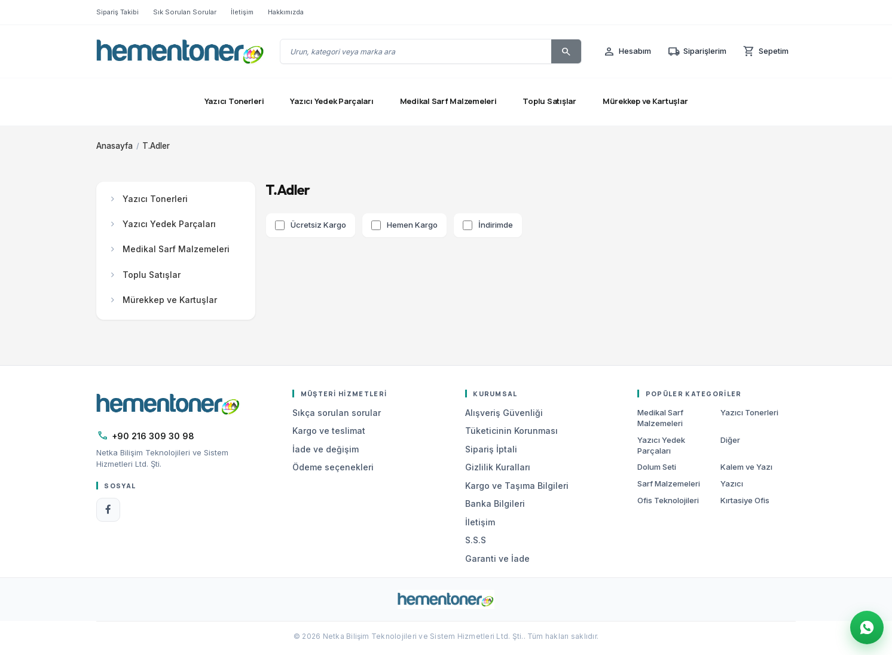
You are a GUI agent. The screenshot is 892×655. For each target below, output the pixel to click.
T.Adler (156, 146)
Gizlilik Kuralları (497, 467)
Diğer (730, 440)
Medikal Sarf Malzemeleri (448, 101)
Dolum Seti (656, 467)
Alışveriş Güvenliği (504, 413)
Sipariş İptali (491, 449)
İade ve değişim (325, 449)
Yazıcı (731, 483)
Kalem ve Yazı (746, 467)
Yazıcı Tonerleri (234, 101)
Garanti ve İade (497, 558)
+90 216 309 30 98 (153, 436)
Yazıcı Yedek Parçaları (331, 101)
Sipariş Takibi (117, 12)
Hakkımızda (286, 12)
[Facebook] (108, 510)
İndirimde (495, 224)
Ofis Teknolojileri (668, 500)
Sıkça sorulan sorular (336, 413)
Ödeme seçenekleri (333, 467)
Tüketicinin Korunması (511, 431)
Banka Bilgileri (495, 503)
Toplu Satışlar (549, 101)
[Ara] (566, 51)
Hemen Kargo (412, 224)
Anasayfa (114, 146)
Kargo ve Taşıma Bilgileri (517, 485)
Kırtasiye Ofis (744, 500)
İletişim (242, 12)
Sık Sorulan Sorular (184, 12)
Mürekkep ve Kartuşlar (645, 101)
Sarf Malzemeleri (668, 483)
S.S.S (475, 540)
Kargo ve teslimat (328, 431)
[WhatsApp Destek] (867, 627)
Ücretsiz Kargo (318, 224)
